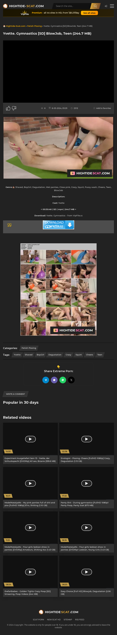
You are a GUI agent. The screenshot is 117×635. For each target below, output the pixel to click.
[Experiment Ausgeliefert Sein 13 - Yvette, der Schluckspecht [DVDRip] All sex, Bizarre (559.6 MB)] (30, 443)
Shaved (28, 354)
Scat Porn (38, 619)
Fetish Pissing (34, 26)
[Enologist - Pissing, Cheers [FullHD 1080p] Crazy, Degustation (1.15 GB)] (86, 443)
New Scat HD (54, 619)
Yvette (17, 354)
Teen (99, 354)
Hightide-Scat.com (15, 26)
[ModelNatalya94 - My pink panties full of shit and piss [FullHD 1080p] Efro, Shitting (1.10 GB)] (30, 487)
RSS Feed (79, 619)
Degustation (54, 354)
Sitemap (68, 619)
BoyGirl (40, 354)
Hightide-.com (26, 6)
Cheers (89, 354)
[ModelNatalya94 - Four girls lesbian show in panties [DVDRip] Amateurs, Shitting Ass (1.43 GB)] (30, 532)
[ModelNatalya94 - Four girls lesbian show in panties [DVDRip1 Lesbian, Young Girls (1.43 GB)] (86, 532)
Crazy (68, 354)
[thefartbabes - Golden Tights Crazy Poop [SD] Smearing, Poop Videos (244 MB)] (30, 576)
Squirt (79, 354)
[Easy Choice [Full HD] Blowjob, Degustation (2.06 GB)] (86, 576)
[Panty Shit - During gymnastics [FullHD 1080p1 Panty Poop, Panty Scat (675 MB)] (86, 487)
